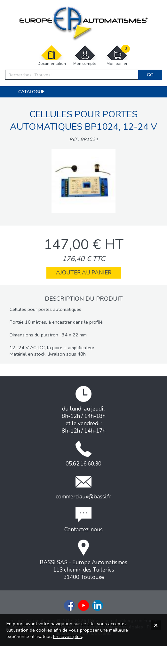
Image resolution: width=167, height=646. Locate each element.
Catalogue (31, 92)
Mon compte (85, 55)
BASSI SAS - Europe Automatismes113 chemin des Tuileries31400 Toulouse (83, 560)
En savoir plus (67, 636)
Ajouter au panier (83, 272)
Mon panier (117, 55)
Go (150, 75)
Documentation (51, 55)
